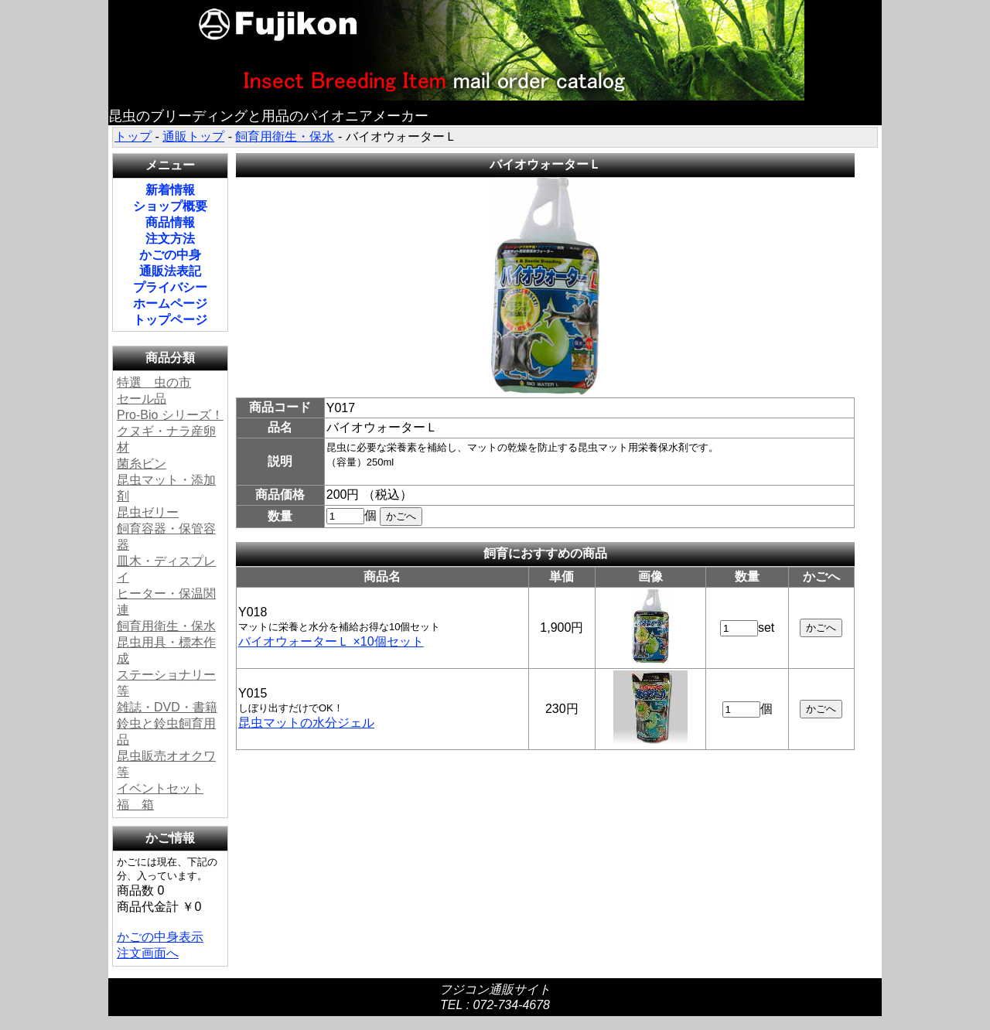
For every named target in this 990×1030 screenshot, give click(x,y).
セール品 (141, 398)
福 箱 (135, 804)
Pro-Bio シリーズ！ (170, 414)
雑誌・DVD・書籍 (167, 707)
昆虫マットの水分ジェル (306, 722)
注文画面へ (148, 953)
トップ (133, 136)
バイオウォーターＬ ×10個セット (331, 641)
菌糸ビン (141, 463)
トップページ (170, 319)
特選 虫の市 (154, 382)
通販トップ (193, 136)
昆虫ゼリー (148, 512)
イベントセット (160, 788)
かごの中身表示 (160, 936)
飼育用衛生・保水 (284, 136)
